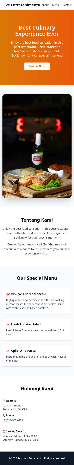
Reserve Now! (37, 66)
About (45, 5)
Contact (67, 5)
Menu (55, 5)
